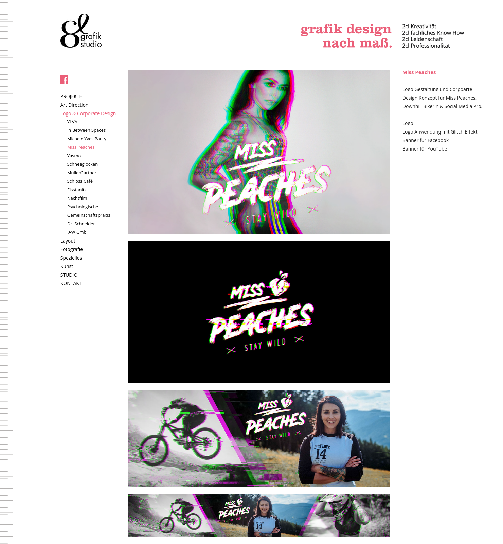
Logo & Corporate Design (88, 113)
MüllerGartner (81, 173)
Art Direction (74, 105)
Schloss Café (80, 181)
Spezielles (71, 258)
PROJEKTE (71, 96)
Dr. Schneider (81, 224)
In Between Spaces (86, 130)
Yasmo (74, 156)
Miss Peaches (81, 147)
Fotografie (71, 249)
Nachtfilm (77, 198)
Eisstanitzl (77, 190)
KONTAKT (71, 283)
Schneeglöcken (82, 164)
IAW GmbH (78, 232)
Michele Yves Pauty (86, 139)
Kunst (66, 266)
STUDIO (69, 274)
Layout (67, 241)
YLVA (72, 122)
